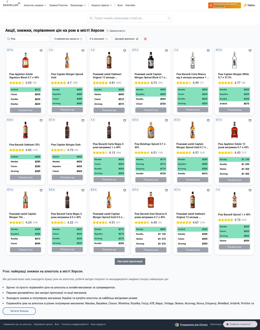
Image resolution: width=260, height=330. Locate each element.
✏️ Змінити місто (115, 31)
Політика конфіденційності (75, 324)
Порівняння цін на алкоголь (17, 324)
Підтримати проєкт (43, 324)
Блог (57, 324)
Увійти (249, 5)
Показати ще (25, 110)
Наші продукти (98, 324)
